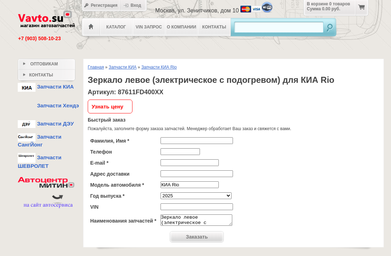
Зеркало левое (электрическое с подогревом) (196, 221)
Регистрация (100, 5)
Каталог (116, 27)
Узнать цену (107, 106)
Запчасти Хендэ (48, 105)
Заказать (197, 239)
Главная (96, 67)
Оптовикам (40, 64)
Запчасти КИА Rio (159, 67)
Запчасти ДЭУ (46, 124)
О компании (181, 27)
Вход (135, 5)
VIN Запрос (149, 27)
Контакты (214, 27)
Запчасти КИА (123, 67)
